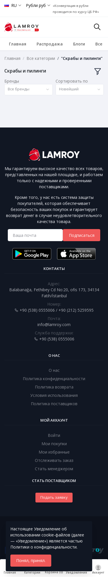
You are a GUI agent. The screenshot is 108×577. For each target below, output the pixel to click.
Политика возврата (54, 387)
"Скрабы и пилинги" (82, 58)
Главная (17, 44)
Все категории (40, 58)
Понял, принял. (31, 560)
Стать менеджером (54, 468)
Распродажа (50, 44)
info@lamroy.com (54, 324)
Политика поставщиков (54, 403)
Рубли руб (36, 5)
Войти (54, 435)
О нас (54, 370)
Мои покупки (54, 443)
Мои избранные (54, 452)
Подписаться (81, 235)
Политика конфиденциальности (54, 378)
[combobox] (28, 89)
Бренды (11, 81)
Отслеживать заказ (54, 460)
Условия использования (54, 395)
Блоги (79, 44)
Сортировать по (72, 81)
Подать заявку (54, 497)
